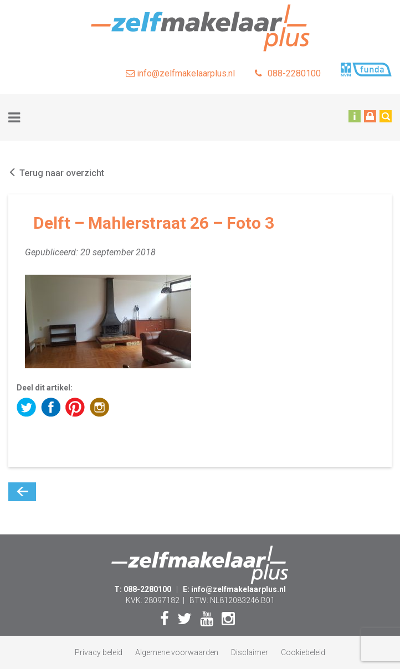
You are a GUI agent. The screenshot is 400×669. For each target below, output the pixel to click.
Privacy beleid (98, 652)
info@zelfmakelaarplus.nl (180, 73)
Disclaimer (249, 652)
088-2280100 (288, 73)
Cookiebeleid (303, 652)
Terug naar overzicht (56, 173)
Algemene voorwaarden (176, 652)
